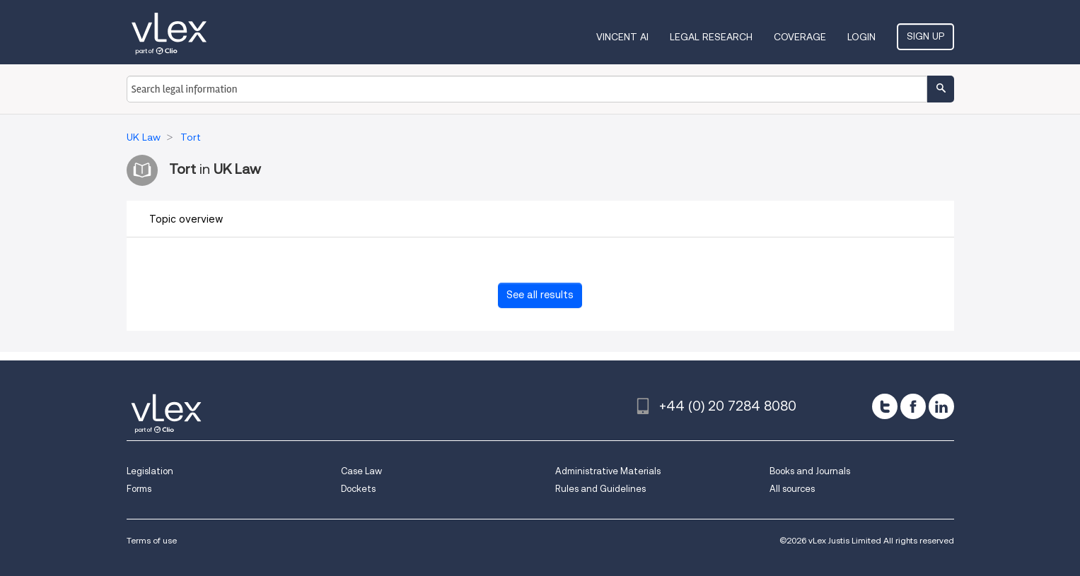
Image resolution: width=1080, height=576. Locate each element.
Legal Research (711, 36)
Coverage (800, 36)
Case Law (361, 471)
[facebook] (913, 406)
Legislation (150, 471)
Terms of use (152, 540)
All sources (792, 488)
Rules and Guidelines (600, 488)
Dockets (358, 488)
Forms (139, 488)
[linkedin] (941, 406)
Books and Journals (810, 471)
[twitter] (885, 406)
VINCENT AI (622, 36)
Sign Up (925, 36)
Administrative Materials (608, 471)
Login (861, 36)
